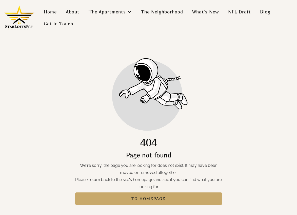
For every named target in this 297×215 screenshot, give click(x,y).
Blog (265, 11)
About (73, 11)
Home (50, 11)
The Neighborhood (162, 11)
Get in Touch (58, 23)
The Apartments (110, 11)
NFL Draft (239, 11)
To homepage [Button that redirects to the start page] (148, 198)
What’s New (205, 11)
